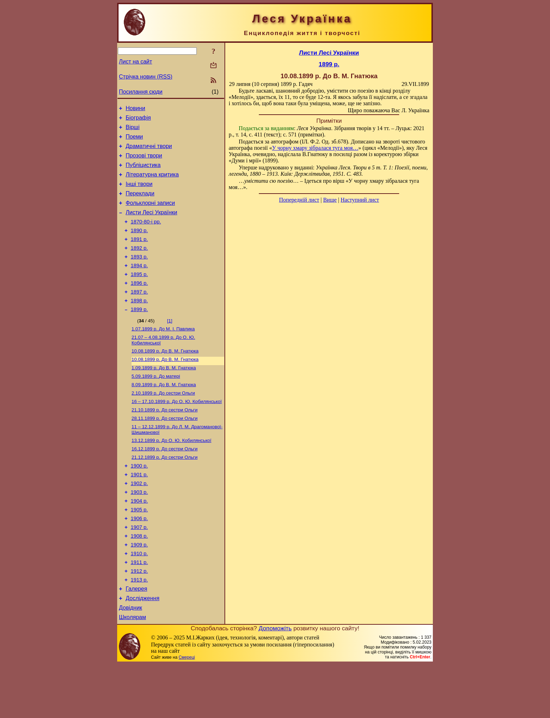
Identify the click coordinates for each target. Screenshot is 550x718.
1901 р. (139, 511)
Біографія (138, 120)
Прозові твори (144, 162)
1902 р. (139, 521)
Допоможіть (275, 681)
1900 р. (139, 501)
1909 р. (139, 590)
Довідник (130, 660)
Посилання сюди (140, 92)
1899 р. (139, 333)
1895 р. (139, 294)
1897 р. (139, 314)
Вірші (133, 130)
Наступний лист (360, 200)
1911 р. (139, 609)
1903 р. (139, 531)
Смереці (187, 711)
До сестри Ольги (163, 422)
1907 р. (139, 570)
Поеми (134, 141)
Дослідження (142, 650)
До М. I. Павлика (163, 353)
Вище (330, 200)
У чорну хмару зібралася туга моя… (315, 148)
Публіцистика (143, 172)
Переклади (140, 204)
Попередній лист (299, 200)
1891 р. (139, 255)
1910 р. (139, 600)
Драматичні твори (149, 151)
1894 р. (139, 284)
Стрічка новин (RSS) (145, 77)
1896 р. (139, 304)
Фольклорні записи (150, 214)
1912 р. (139, 619)
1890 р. (139, 245)
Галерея (136, 639)
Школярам (132, 671)
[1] (169, 345)
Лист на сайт (135, 62)
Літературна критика (152, 183)
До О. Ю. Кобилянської (177, 432)
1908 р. (139, 580)
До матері (156, 404)
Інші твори (139, 193)
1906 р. (139, 560)
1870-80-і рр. (146, 235)
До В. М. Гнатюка (165, 377)
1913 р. (139, 629)
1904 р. (139, 541)
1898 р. (139, 324)
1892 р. (139, 265)
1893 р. (139, 274)
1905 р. (139, 550)
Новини (135, 109)
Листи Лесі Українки (151, 225)
